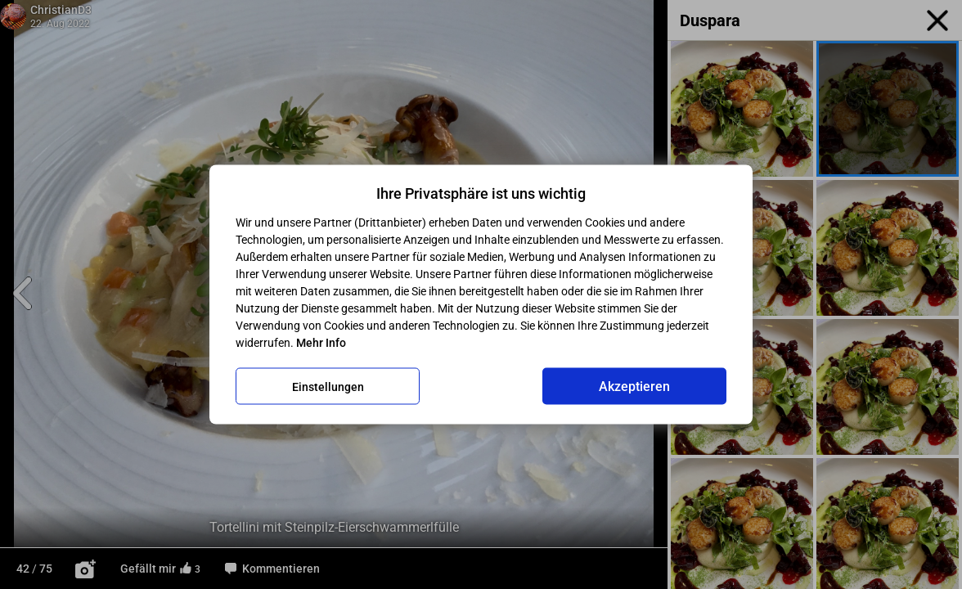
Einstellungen (328, 386)
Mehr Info (321, 342)
